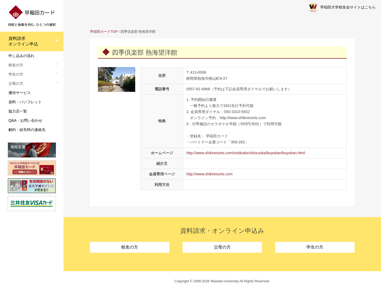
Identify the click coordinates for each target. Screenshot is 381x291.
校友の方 (129, 247)
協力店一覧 (17, 111)
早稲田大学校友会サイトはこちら (342, 7)
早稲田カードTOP (103, 32)
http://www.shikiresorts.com (209, 174)
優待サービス (19, 93)
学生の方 (314, 247)
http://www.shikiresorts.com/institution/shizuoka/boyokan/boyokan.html (245, 153)
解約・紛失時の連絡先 (27, 130)
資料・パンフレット (25, 102)
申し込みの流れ (21, 56)
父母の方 (222, 247)
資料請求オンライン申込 (23, 41)
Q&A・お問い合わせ (25, 120)
